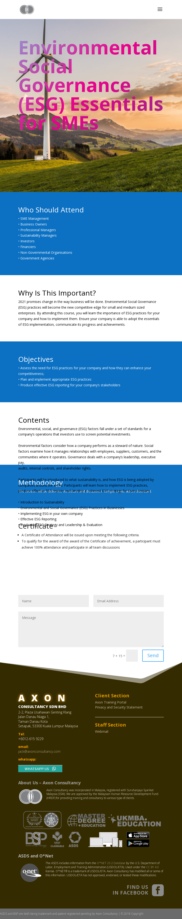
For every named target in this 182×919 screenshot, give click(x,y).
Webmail (101, 731)
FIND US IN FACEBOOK (130, 890)
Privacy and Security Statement (119, 707)
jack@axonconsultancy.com (39, 751)
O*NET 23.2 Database (111, 863)
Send (153, 655)
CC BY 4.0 (152, 867)
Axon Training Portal (110, 702)
